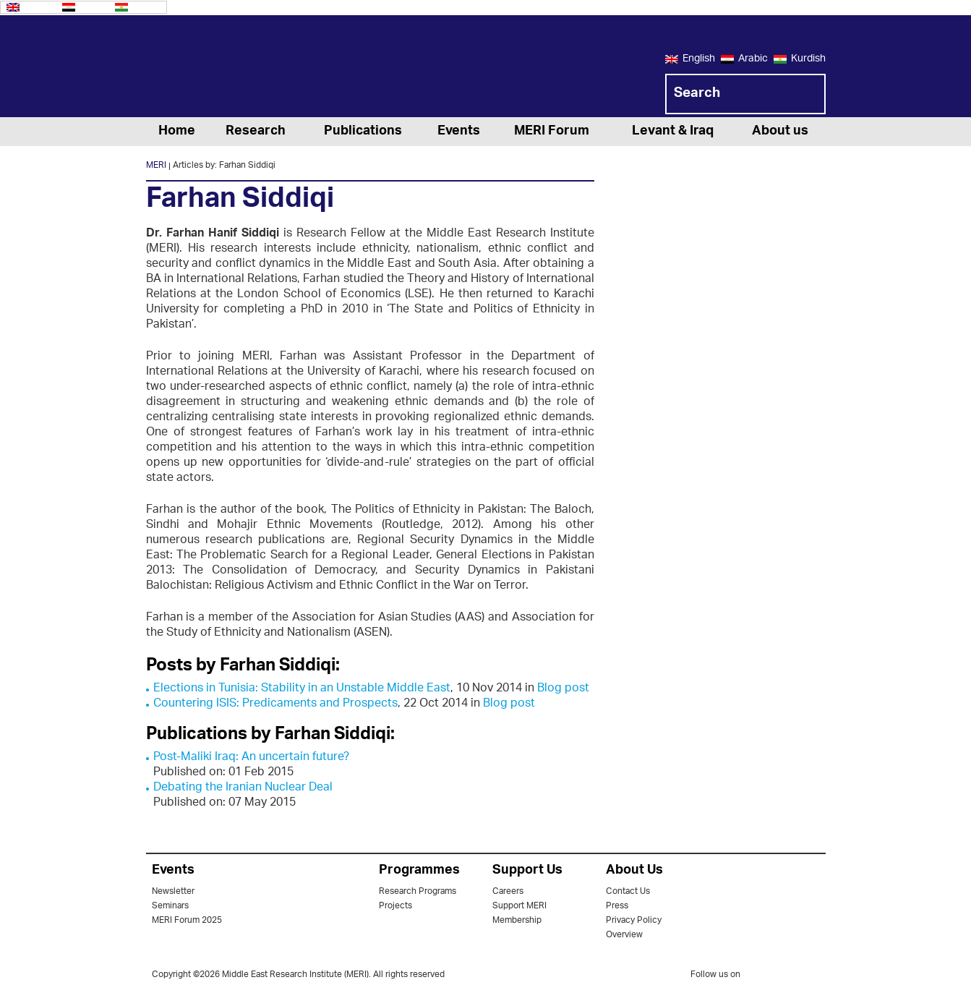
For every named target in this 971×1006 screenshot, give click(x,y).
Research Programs (417, 891)
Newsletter (173, 891)
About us (780, 131)
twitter (758, 977)
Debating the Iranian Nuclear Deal (243, 788)
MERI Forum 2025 (187, 920)
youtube (816, 976)
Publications (363, 131)
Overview (624, 935)
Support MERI (519, 906)
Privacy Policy (634, 920)
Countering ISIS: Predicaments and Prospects (275, 704)
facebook (787, 977)
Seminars (170, 906)
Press (617, 906)
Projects (395, 906)
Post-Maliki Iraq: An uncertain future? (251, 758)
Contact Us (628, 891)
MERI (204, 68)
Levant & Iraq (673, 131)
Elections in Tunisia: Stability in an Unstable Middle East (301, 689)
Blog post (563, 689)
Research (256, 131)
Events (458, 131)
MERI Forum (551, 131)
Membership (517, 920)
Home (176, 131)
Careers (507, 891)
